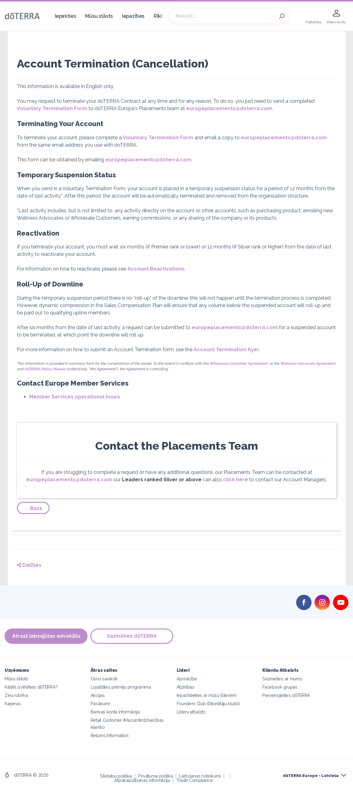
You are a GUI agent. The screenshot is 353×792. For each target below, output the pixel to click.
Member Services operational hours (74, 397)
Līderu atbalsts (191, 711)
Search (281, 16)
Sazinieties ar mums (282, 678)
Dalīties (29, 565)
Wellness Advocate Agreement (307, 363)
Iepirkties (65, 16)
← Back (33, 508)
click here (235, 480)
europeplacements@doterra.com (229, 108)
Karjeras (13, 703)
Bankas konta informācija (115, 711)
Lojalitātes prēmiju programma (121, 687)
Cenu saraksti (104, 678)
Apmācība (187, 678)
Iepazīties (133, 16)
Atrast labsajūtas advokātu (46, 636)
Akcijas (98, 695)
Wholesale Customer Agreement (239, 363)
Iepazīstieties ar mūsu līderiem (207, 695)
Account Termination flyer (226, 349)
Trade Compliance (194, 780)
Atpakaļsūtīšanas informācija (142, 780)
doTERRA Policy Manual (45, 369)
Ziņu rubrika (16, 695)
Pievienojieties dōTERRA (286, 695)
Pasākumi (100, 703)
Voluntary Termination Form (52, 108)
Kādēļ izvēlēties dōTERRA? (31, 687)
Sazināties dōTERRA (132, 636)
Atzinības (185, 687)
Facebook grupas (279, 687)
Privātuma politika (155, 776)
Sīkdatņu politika (116, 776)
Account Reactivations (156, 269)
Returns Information (109, 735)
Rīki (158, 16)
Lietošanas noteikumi (200, 776)
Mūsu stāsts (99, 16)
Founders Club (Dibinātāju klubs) (208, 703)
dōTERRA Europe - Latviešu (311, 776)
